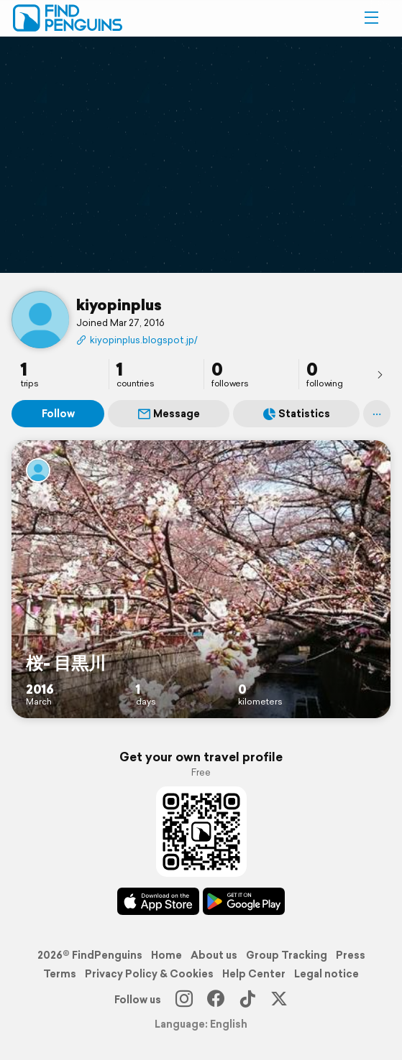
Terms (59, 974)
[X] (279, 999)
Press (350, 955)
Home (166, 955)
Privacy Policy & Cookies (149, 974)
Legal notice (326, 974)
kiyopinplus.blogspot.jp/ (137, 340)
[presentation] (380, 374)
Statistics (296, 413)
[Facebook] (215, 999)
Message (169, 413)
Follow (58, 413)
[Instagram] (184, 999)
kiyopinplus (119, 304)
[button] (371, 18)
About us (214, 955)
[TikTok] (247, 999)
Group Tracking (286, 955)
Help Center (253, 974)
